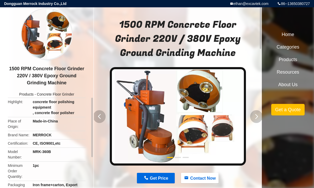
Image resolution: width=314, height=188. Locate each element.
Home (288, 34)
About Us (288, 84)
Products (26, 94)
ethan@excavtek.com (251, 4)
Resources (288, 72)
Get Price (159, 178)
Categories (287, 47)
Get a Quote (288, 109)
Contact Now (203, 178)
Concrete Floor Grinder (55, 94)
